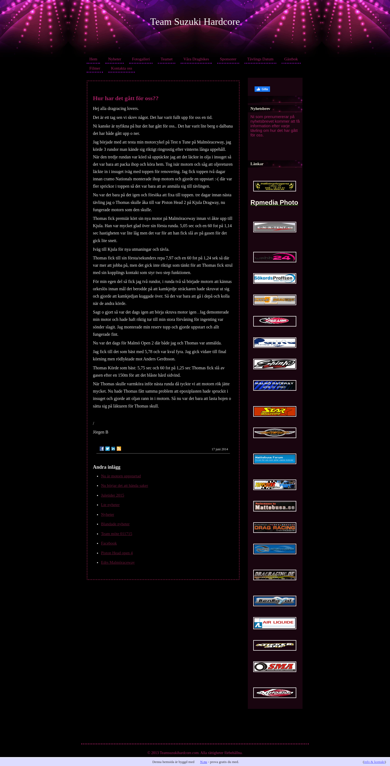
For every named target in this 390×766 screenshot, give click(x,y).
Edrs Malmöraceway (118, 562)
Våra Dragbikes (196, 59)
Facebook (109, 543)
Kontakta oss (121, 68)
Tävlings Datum (260, 59)
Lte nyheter (110, 505)
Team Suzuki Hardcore (195, 21)
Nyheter (114, 59)
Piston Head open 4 (117, 553)
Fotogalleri (141, 59)
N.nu (203, 762)
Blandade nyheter (115, 524)
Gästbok (291, 59)
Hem (93, 59)
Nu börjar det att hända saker (124, 485)
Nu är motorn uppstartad (121, 476)
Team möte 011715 (116, 534)
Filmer (94, 68)
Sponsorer (228, 59)
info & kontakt (374, 762)
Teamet (167, 59)
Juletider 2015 (112, 495)
